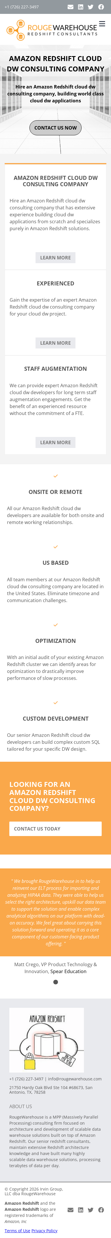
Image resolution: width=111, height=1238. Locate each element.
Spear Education (68, 971)
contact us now (55, 128)
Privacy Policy (44, 1230)
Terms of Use (17, 1230)
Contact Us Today (37, 829)
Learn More (55, 257)
